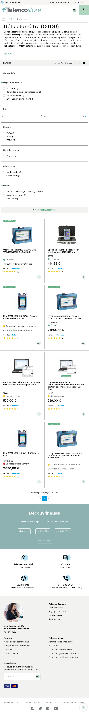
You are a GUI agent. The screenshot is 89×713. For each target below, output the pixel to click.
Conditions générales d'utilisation (64, 653)
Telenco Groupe (56, 607)
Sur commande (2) (15, 95)
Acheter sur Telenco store (61, 642)
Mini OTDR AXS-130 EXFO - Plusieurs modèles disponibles (20, 317)
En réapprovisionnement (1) (19, 99)
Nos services (10, 649)
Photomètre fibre (63, 531)
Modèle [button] (6, 186)
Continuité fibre (43, 531)
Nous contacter (11, 653)
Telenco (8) (11, 156)
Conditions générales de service (63, 657)
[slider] (9, 272)
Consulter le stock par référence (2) (23, 92)
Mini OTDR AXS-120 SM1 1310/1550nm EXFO (21, 454)
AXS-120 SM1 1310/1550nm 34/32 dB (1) (24, 192)
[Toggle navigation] (3, 19)
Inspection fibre (44, 540)
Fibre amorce (24, 531)
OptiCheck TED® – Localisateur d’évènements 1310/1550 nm (63, 251)
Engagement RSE (57, 611)
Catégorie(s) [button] (8, 73)
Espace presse (55, 615)
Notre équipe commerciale (16, 642)
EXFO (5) (10, 133)
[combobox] (47, 19)
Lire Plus (8, 53)
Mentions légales (32, 702)
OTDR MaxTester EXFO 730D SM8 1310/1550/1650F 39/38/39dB (19, 251)
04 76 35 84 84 (13, 2)
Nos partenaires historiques (17, 645)
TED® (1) (10, 140)
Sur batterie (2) (13, 172)
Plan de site (50, 702)
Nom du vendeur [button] (10, 150)
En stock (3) (12, 88)
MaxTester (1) (12, 199)
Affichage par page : (40, 492)
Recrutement (55, 619)
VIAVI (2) (10, 136)
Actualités (53, 645)
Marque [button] (6, 127)
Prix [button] (4, 109)
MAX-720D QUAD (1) (16, 195)
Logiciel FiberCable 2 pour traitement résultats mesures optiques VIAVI (21, 383)
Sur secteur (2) (13, 176)
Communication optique (30, 521)
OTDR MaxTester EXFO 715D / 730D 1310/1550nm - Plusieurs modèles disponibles (65, 455)
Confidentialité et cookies (73, 702)
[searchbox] (51, 19)
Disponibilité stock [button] (11, 82)
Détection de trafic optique (57, 521)
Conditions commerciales (60, 649)
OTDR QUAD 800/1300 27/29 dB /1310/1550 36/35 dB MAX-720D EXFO (65, 317)
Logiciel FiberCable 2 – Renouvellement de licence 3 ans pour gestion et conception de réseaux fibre (66, 385)
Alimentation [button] (8, 166)
